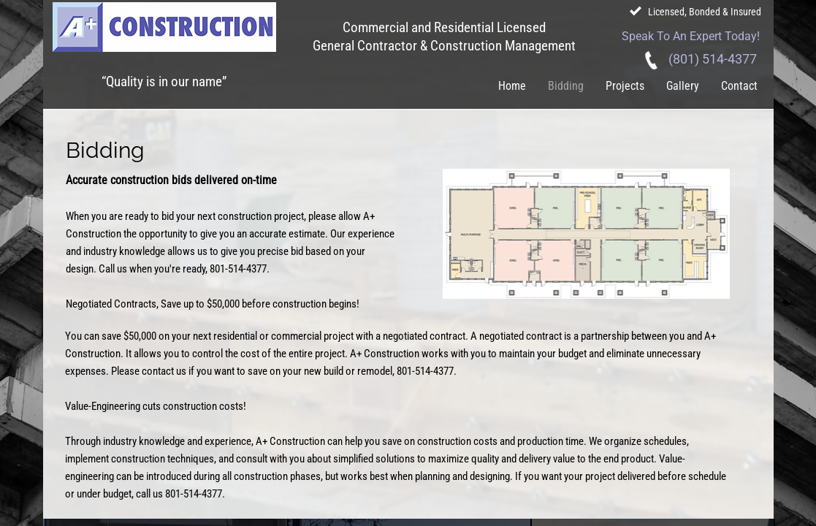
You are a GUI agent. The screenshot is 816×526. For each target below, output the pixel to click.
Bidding (566, 86)
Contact (739, 86)
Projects (625, 86)
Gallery (682, 86)
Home (512, 86)
